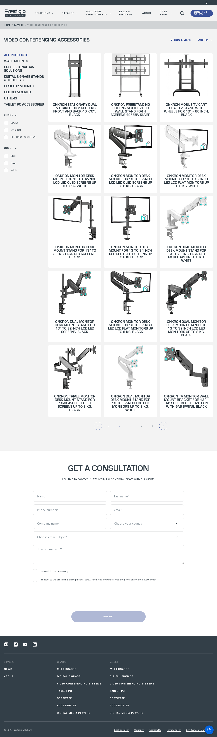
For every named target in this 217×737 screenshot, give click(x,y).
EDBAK (11, 123)
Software (64, 698)
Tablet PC (64, 691)
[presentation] (108, 596)
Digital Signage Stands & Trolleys (24, 78)
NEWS (8, 669)
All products (16, 55)
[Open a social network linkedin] (35, 644)
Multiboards (67, 669)
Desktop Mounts (19, 86)
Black (10, 156)
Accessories (66, 705)
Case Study (164, 13)
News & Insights (125, 13)
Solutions (42, 13)
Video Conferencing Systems (79, 683)
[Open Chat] (209, 729)
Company (9, 661)
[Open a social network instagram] (6, 644)
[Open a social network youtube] (25, 644)
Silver (10, 163)
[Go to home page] (15, 13)
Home (7, 25)
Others (10, 98)
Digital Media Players (73, 713)
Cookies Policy (121, 729)
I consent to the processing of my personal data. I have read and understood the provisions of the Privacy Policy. (94, 580)
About (146, 13)
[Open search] (182, 13)
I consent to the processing (50, 571)
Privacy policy (174, 729)
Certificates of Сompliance (199, 729)
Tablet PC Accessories (24, 104)
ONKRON (12, 130)
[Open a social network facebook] (16, 644)
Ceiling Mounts (17, 92)
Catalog (68, 13)
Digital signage (69, 676)
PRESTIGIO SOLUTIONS (19, 137)
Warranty (139, 729)
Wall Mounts (16, 61)
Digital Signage (121, 676)
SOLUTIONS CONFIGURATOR (96, 13)
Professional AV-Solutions (19, 69)
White (10, 170)
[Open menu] (211, 2)
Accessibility (155, 729)
